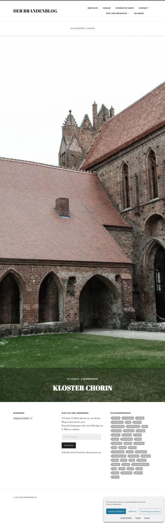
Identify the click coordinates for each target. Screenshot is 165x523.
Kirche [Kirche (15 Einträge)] (123, 447)
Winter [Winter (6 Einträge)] (115, 477)
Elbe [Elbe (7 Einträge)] (145, 426)
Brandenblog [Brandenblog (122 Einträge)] (118, 426)
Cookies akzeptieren (116, 511)
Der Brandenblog (35, 11)
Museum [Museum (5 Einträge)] (146, 456)
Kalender (139, 13)
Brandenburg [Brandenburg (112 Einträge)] (133, 426)
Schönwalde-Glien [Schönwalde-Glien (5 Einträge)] (140, 464)
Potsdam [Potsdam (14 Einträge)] (141, 460)
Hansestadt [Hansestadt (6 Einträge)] (127, 439)
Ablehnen (133, 511)
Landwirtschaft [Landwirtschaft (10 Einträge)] (119, 456)
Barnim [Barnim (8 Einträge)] (138, 422)
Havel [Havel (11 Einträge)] (138, 439)
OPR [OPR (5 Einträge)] (132, 460)
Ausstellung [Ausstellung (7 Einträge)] (118, 422)
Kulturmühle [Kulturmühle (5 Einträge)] (118, 452)
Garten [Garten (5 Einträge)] (138, 435)
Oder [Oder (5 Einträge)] (124, 460)
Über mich (93, 8)
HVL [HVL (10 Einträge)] (114, 447)
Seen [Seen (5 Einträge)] (122, 468)
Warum (107, 8)
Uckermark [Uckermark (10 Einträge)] (126, 473)
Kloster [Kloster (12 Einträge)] (133, 447)
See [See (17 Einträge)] (114, 468)
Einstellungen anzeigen (150, 511)
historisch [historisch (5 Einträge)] (139, 443)
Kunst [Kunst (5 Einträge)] (130, 452)
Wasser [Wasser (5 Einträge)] (139, 473)
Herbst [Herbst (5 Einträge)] (128, 443)
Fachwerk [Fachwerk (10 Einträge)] (117, 431)
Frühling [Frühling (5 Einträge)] (127, 435)
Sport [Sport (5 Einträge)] (131, 468)
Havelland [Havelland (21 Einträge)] (117, 443)
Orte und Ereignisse (116, 13)
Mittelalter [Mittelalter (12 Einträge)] (134, 456)
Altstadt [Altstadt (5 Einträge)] (116, 418)
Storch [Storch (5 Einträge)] (115, 473)
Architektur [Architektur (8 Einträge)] (128, 418)
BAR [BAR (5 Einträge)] (128, 422)
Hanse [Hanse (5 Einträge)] (115, 439)
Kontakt (138, 518)
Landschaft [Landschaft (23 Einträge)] (141, 452)
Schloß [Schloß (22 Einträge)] (126, 464)
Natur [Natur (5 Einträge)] (115, 460)
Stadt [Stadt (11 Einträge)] (139, 468)
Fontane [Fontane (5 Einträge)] (116, 435)
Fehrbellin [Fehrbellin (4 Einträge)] (129, 431)
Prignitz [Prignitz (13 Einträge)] (116, 464)
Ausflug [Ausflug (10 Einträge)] (140, 418)
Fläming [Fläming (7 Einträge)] (141, 431)
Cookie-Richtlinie (126, 518)
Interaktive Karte (124, 8)
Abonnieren (68, 445)
